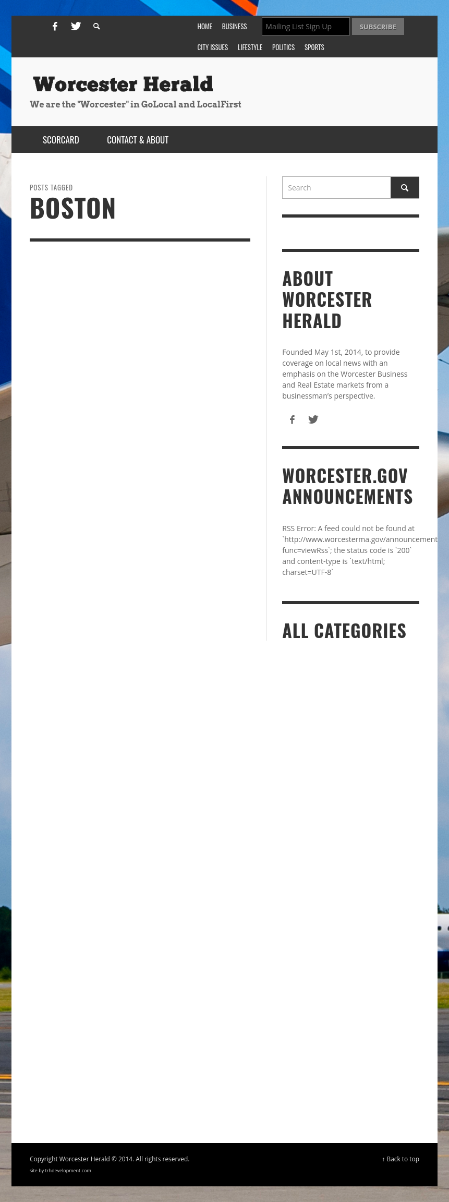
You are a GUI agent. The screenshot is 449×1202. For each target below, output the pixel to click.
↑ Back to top (401, 1159)
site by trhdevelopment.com (60, 1170)
